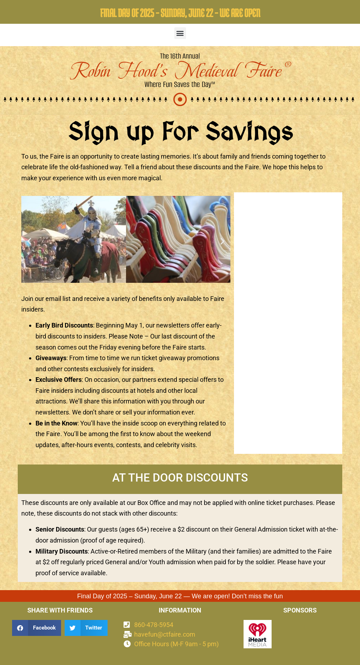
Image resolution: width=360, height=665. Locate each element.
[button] (180, 33)
